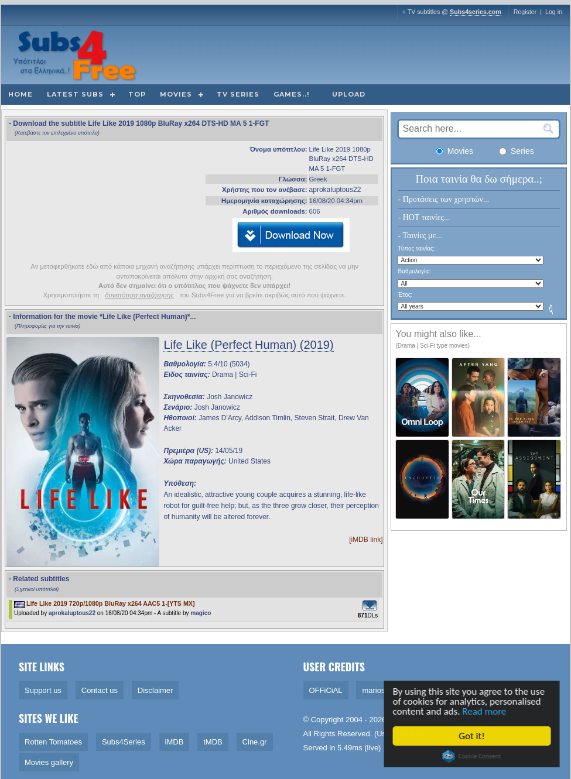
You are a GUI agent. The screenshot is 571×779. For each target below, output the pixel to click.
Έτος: (405, 294)
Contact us (99, 690)
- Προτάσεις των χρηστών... (443, 199)
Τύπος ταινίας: (416, 248)
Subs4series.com (475, 11)
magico (200, 613)
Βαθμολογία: (414, 271)
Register (525, 11)
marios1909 (382, 690)
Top (137, 94)
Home (20, 94)
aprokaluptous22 (335, 190)
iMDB (174, 741)
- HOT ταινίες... (424, 217)
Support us (43, 690)
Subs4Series (123, 741)
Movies (176, 94)
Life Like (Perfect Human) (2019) (248, 344)
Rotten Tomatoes (53, 741)
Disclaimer (155, 690)
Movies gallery (49, 762)
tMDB (213, 741)
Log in (553, 11)
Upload (348, 94)
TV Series (238, 94)
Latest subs (75, 94)
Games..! (291, 94)
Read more (488, 711)
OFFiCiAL (326, 690)
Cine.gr (254, 741)
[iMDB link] (365, 540)
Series (516, 151)
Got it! (475, 736)
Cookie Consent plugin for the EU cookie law (475, 756)
